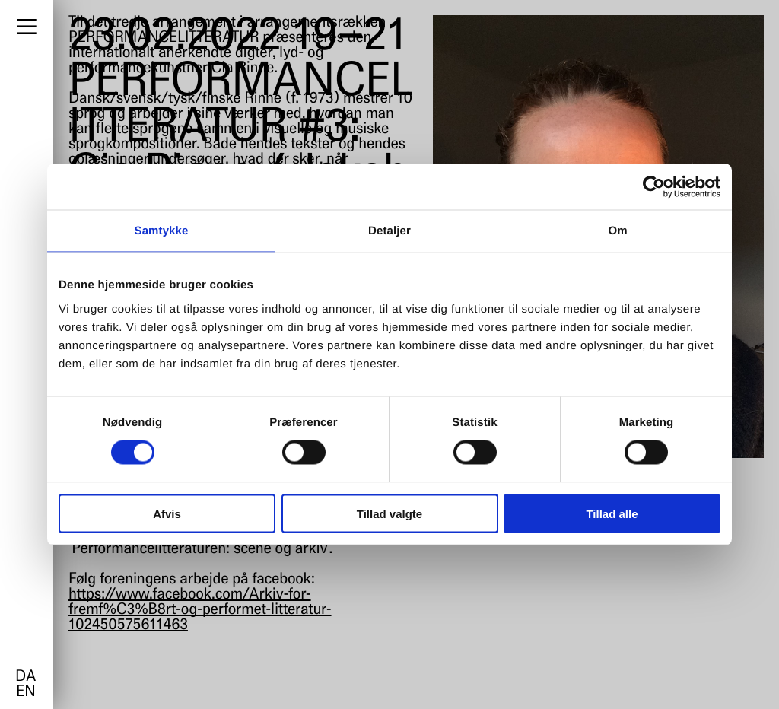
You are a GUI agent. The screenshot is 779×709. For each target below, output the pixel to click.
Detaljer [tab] (389, 230)
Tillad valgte (389, 513)
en (25, 692)
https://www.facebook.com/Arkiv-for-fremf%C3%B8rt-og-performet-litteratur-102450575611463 (200, 610)
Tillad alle (612, 513)
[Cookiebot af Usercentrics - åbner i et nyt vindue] (653, 187)
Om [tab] (617, 230)
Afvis (167, 513)
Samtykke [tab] (162, 230)
